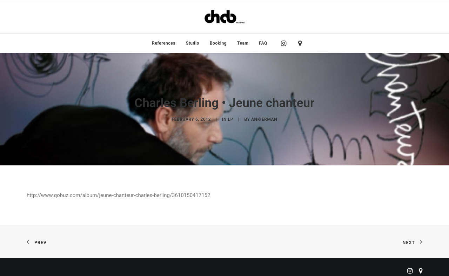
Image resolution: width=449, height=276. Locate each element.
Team (243, 43)
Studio (192, 43)
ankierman (264, 118)
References (163, 43)
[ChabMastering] (224, 17)
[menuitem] (163, 43)
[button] (285, 43)
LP (230, 118)
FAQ (263, 43)
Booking (218, 43)
